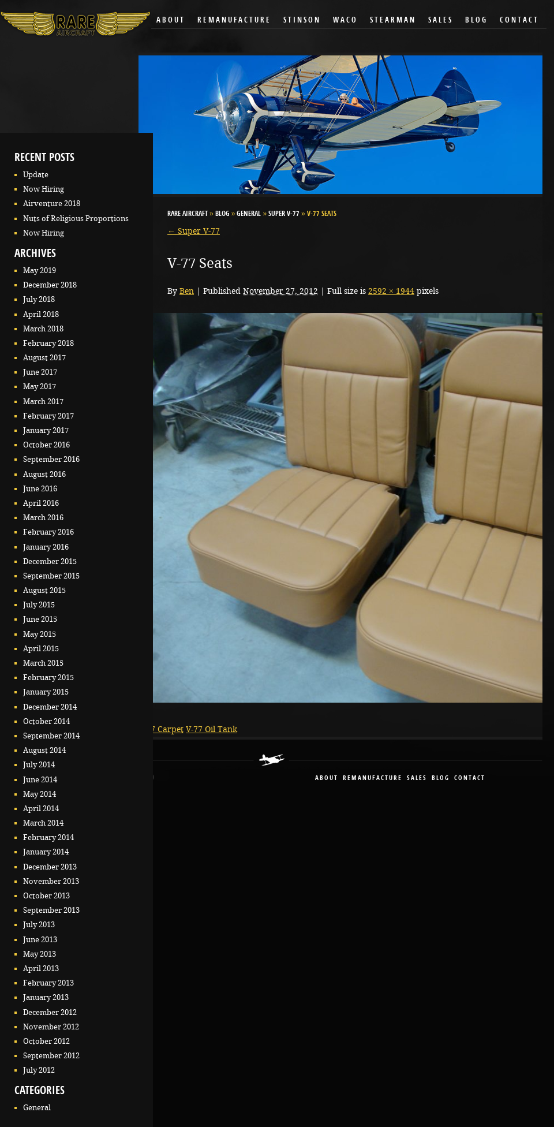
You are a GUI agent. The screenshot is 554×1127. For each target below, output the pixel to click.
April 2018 (41, 314)
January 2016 (46, 547)
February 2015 (48, 677)
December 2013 (50, 867)
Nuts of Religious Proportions (76, 218)
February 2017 (48, 416)
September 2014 (51, 736)
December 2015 (50, 561)
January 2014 (46, 852)
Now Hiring (43, 189)
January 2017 (46, 430)
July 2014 (39, 764)
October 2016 (46, 445)
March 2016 (43, 517)
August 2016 (44, 474)
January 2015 (46, 692)
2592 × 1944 (391, 291)
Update (35, 174)
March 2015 (43, 663)
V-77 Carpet (161, 729)
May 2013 (39, 954)
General (37, 1107)
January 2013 (46, 997)
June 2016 (40, 488)
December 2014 (50, 707)
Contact (519, 20)
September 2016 (51, 459)
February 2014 (48, 837)
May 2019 (39, 270)
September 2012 (51, 1055)
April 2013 (41, 968)
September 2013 (51, 910)
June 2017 (40, 372)
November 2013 (51, 881)
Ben (186, 291)
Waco (345, 20)
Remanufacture (234, 20)
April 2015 (41, 648)
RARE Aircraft (187, 214)
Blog (476, 20)
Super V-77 (284, 214)
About (170, 20)
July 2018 (39, 299)
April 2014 (41, 808)
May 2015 (39, 634)
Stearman (393, 20)
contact (469, 778)
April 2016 (41, 503)
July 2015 (39, 604)
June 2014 (40, 779)
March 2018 (43, 328)
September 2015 (51, 576)
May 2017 (39, 386)
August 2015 (44, 590)
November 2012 (51, 1026)
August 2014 (44, 750)
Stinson (302, 20)
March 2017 (43, 401)
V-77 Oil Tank (211, 729)
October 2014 (46, 721)
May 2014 (39, 794)
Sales (440, 20)
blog (441, 778)
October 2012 (46, 1041)
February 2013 (48, 983)
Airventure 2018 (51, 203)
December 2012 (50, 1012)
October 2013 (46, 895)
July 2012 (39, 1070)
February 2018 (48, 343)
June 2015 (40, 619)
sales (417, 778)
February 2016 (48, 532)
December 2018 (50, 285)
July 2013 (39, 924)
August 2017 (44, 357)
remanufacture (372, 778)
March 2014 (43, 823)
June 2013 (40, 939)
